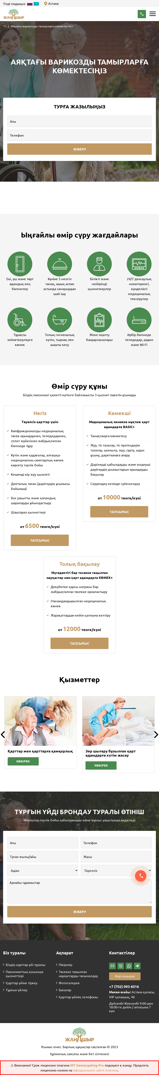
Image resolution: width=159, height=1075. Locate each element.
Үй (4, 26)
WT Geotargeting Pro (87, 1065)
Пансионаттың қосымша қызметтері (24, 974)
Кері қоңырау (125, 976)
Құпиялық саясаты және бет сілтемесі (79, 1054)
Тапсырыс (39, 540)
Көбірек (23, 761)
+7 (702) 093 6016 (124, 986)
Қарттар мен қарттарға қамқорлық (40, 751)
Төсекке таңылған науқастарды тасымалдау (78, 974)
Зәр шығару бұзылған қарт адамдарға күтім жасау (111, 753)
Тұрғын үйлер (16, 990)
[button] (142, 14)
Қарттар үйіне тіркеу (21, 983)
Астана (53, 3)
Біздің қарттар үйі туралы (25, 965)
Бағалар (65, 990)
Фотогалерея (69, 983)
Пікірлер (65, 965)
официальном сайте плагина (95, 1070)
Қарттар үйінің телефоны (78, 997)
